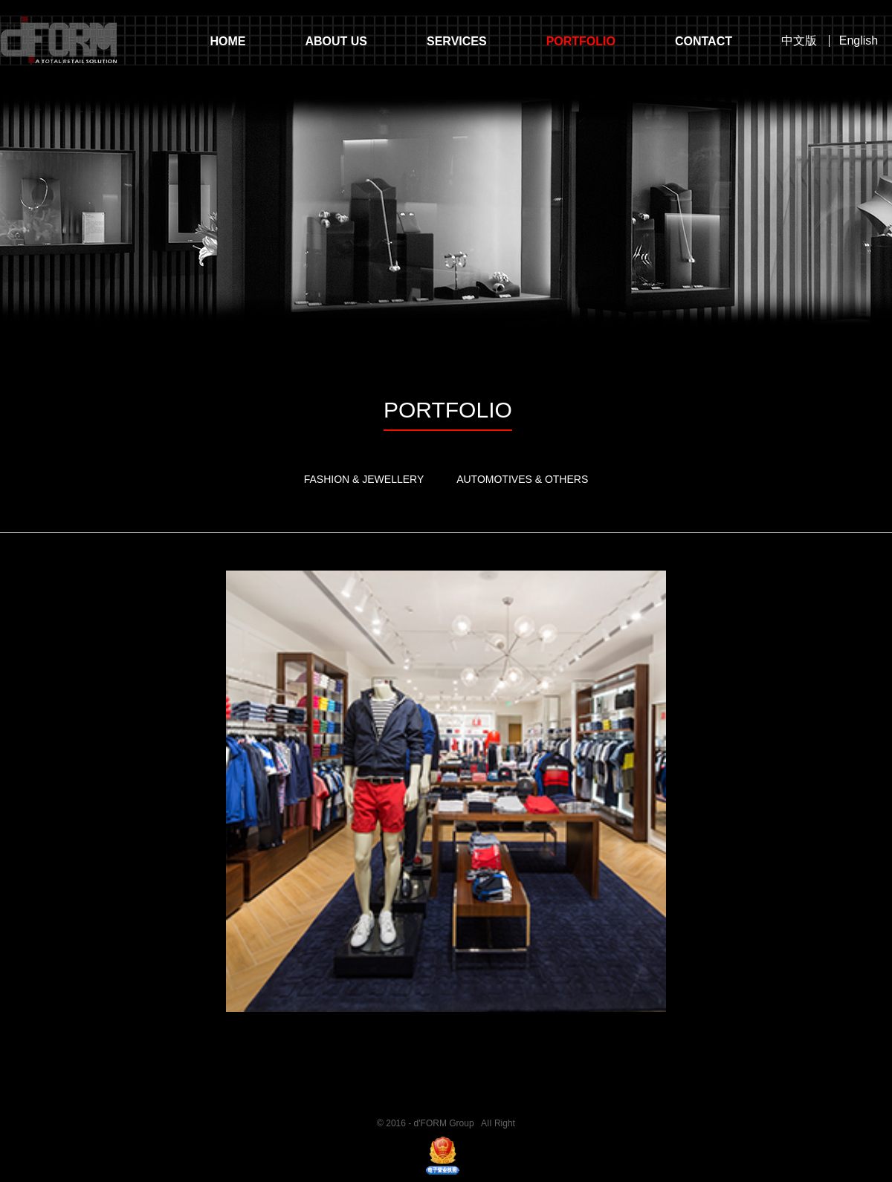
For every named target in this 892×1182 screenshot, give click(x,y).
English (858, 41)
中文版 (799, 41)
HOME (227, 41)
